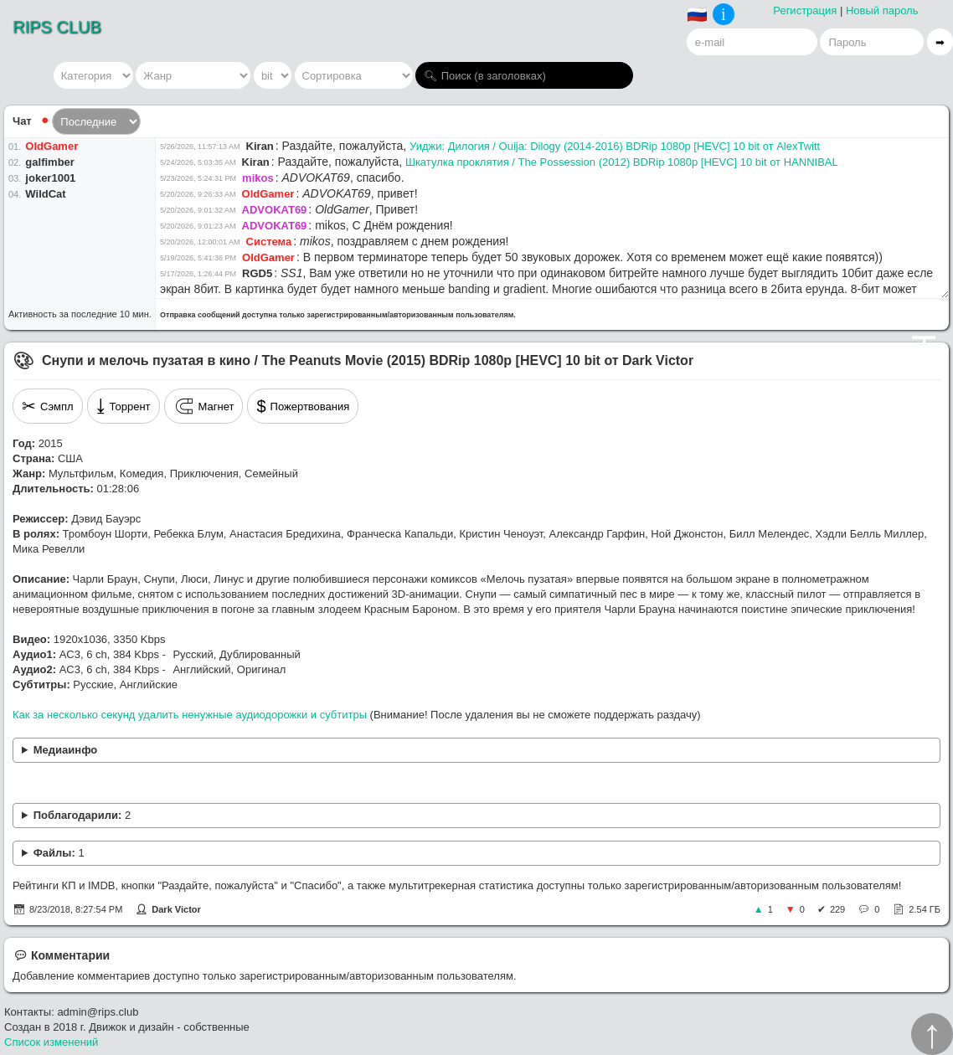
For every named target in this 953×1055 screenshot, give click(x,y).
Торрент (123, 406)
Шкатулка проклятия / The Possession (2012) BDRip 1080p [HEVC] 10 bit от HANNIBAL (621, 162)
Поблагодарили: (82, 815)
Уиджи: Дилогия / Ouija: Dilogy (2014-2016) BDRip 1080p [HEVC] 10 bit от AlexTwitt (615, 146)
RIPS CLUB (57, 27)
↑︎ (932, 1034)
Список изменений (51, 1042)
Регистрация (805, 10)
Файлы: (59, 853)
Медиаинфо (65, 750)
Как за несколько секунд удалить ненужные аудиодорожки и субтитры (190, 714)
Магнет (203, 406)
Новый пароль (882, 10)
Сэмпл (48, 406)
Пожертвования (302, 406)
